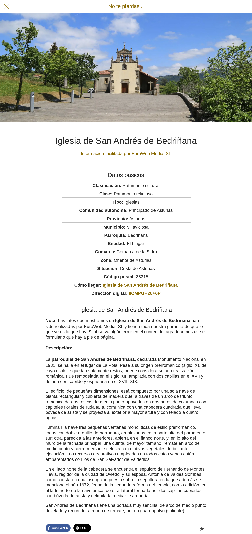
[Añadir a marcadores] (202, 528)
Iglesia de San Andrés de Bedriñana (140, 285)
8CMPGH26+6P (145, 293)
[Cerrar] (6, 6)
